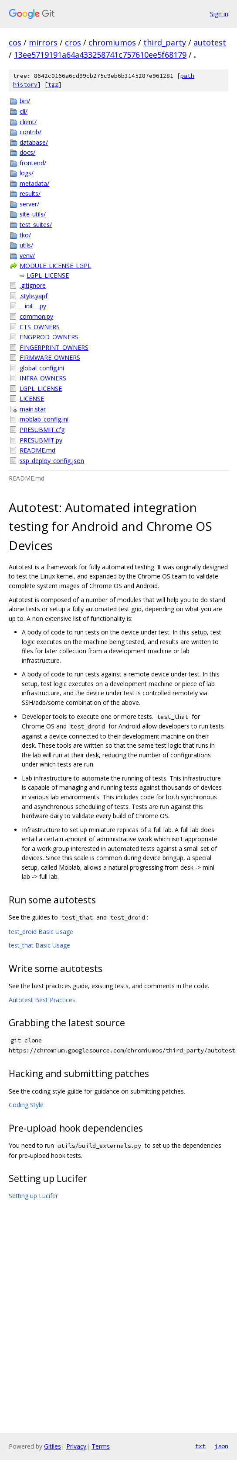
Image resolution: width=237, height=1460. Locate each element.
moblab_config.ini (44, 419)
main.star (33, 409)
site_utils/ (33, 214)
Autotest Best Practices (42, 1000)
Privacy (76, 1446)
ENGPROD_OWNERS (49, 337)
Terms (100, 1446)
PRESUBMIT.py (41, 440)
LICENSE (32, 398)
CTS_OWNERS (40, 327)
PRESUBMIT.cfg (42, 429)
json (221, 1446)
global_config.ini (42, 368)
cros (73, 42)
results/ (30, 193)
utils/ (26, 245)
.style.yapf (33, 296)
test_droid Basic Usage (41, 931)
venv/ (27, 255)
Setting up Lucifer (33, 1196)
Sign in (219, 14)
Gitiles (52, 1446)
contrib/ (30, 132)
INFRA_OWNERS (43, 378)
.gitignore (33, 285)
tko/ (25, 235)
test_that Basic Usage (39, 945)
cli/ (23, 111)
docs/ (27, 152)
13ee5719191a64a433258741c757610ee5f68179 (100, 54)
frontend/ (33, 163)
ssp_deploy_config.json (52, 460)
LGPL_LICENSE (48, 275)
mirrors (43, 42)
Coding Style (26, 1105)
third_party (164, 42)
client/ (28, 122)
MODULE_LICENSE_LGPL (55, 265)
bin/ (25, 101)
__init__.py (33, 306)
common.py (36, 316)
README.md (37, 450)
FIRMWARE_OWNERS (50, 357)
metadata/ (34, 183)
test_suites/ (36, 224)
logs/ (27, 173)
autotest (209, 42)
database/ (34, 142)
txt (200, 1446)
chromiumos (112, 42)
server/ (29, 204)
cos (15, 42)
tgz (53, 84)
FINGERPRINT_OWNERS (54, 347)
